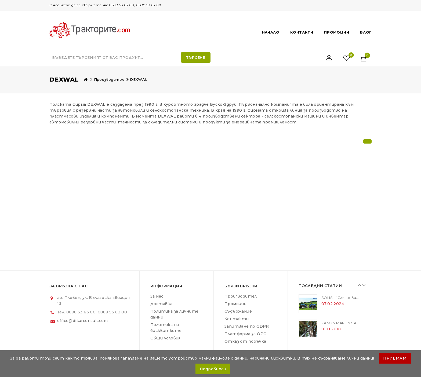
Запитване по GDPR (246, 326)
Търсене (195, 57)
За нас (156, 296)
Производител (109, 79)
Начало (271, 32)
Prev (358, 285)
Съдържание (238, 311)
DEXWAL (138, 79)
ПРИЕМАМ (395, 358)
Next (362, 285)
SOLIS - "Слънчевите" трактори (353, 297)
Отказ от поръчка (245, 341)
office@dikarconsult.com (82, 320)
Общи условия (165, 338)
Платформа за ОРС (245, 333)
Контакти (301, 32)
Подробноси (213, 369)
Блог (366, 32)
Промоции (336, 32)
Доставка (161, 303)
